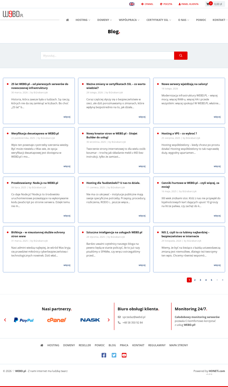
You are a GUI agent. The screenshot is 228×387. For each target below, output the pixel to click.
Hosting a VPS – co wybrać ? (179, 133)
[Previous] (5, 320)
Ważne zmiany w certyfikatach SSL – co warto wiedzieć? (116, 86)
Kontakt (219, 14)
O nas (183, 14)
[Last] (222, 280)
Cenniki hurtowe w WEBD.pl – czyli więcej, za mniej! (190, 185)
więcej (67, 116)
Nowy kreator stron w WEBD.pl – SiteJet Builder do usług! (111, 135)
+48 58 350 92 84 (130, 322)
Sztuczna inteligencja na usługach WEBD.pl (114, 232)
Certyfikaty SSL (159, 14)
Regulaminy (156, 345)
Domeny (104, 14)
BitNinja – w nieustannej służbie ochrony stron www (38, 234)
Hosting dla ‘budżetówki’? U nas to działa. (113, 183)
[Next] (217, 280)
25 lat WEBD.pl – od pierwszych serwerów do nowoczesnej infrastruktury (39, 86)
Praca (124, 345)
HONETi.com (217, 371)
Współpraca (129, 14)
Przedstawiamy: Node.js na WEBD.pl (34, 183)
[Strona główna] (66, 14)
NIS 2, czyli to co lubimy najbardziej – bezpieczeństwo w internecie (185, 234)
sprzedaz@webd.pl (131, 317)
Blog (112, 345)
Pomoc (201, 14)
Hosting (83, 14)
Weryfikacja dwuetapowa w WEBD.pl (35, 133)
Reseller (85, 345)
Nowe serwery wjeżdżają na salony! (185, 84)
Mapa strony (178, 345)
